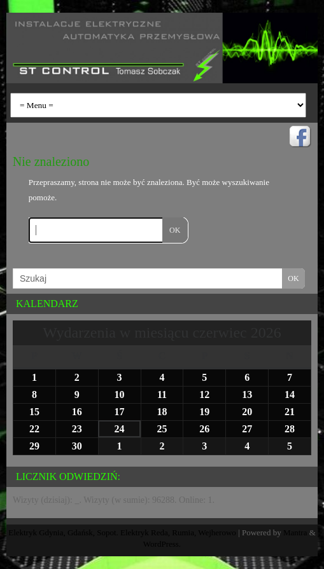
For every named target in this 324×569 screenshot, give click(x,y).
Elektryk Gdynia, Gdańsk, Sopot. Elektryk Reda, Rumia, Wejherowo (122, 532)
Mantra (295, 532)
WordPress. (162, 544)
